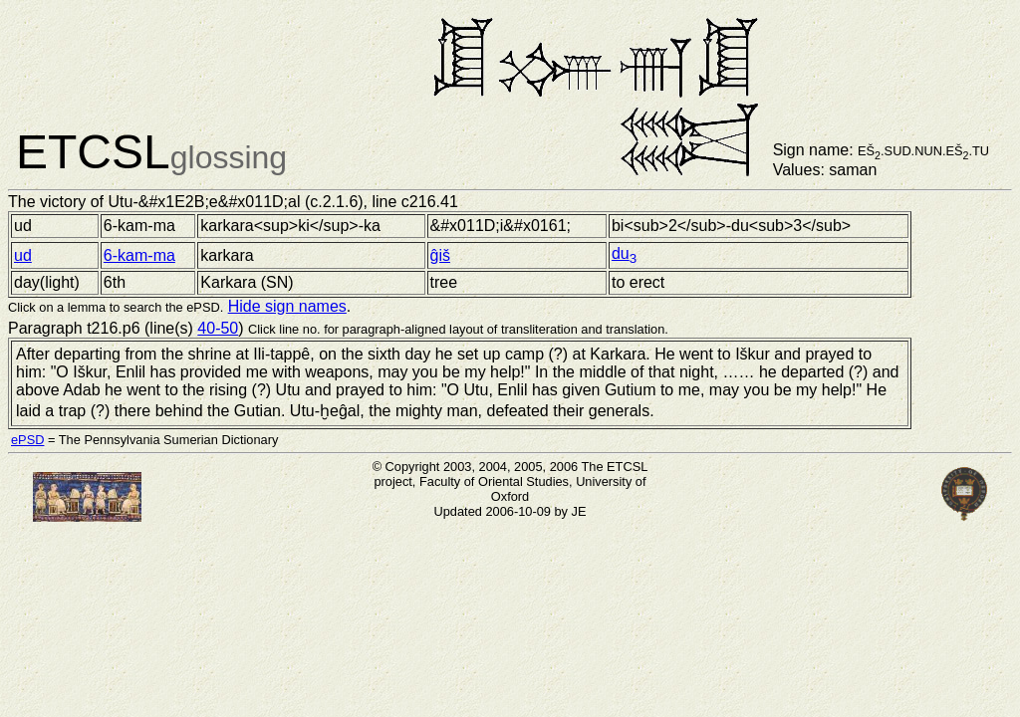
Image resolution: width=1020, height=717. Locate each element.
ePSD (27, 439)
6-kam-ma (139, 255)
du (624, 253)
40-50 (217, 328)
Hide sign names (287, 306)
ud (23, 255)
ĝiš (440, 255)
